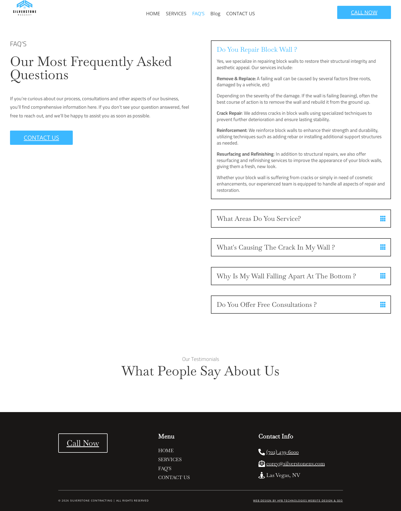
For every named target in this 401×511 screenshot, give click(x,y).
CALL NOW (364, 12)
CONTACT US (240, 14)
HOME (153, 14)
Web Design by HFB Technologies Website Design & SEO (298, 500)
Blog (215, 14)
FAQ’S (198, 14)
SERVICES (176, 14)
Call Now (83, 443)
